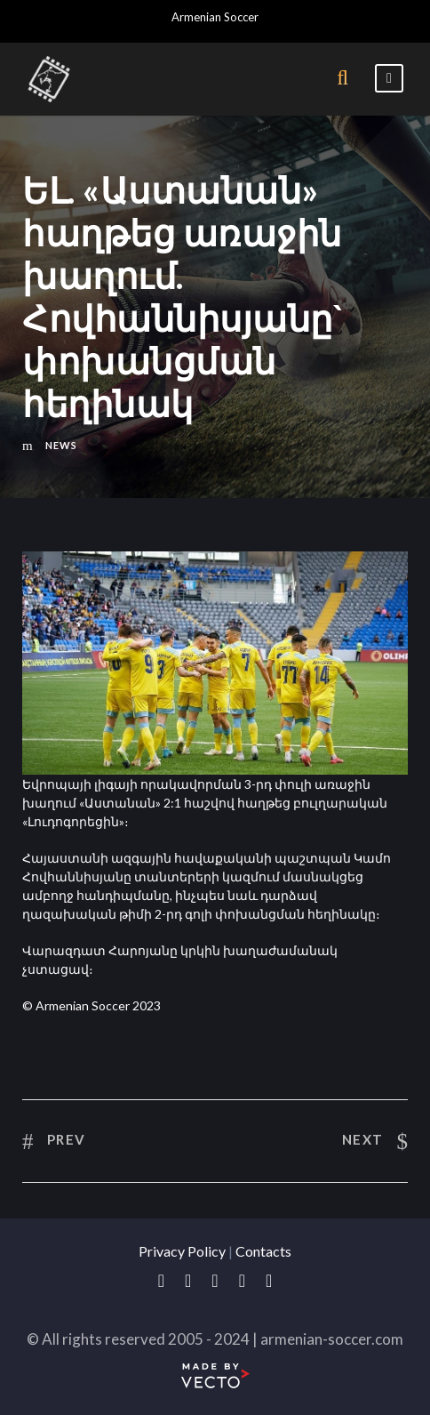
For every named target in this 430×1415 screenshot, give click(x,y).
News (61, 445)
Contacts (263, 1250)
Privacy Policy (182, 1250)
